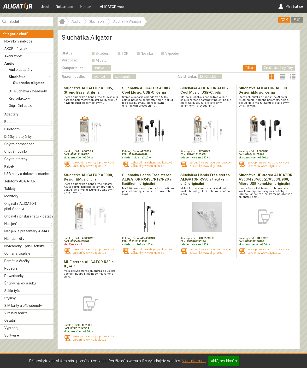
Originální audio (20, 105)
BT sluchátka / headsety (28, 91)
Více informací (194, 361)
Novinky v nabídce (18, 41)
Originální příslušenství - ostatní (28, 216)
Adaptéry (11, 114)
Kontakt (86, 7)
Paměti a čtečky (17, 261)
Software (11, 335)
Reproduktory (19, 98)
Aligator (102, 60)
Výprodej (11, 328)
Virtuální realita (16, 313)
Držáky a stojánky (18, 136)
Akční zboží (13, 56)
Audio (9, 63)
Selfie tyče (12, 291)
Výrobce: (69, 60)
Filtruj (249, 68)
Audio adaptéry (20, 69)
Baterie (9, 122)
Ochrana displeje (17, 253)
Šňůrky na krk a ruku (20, 283)
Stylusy (10, 298)
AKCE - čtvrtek (15, 49)
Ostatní (10, 320)
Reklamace (64, 7)
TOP (125, 53)
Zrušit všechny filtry (278, 68)
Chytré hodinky (16, 151)
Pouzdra (11, 268)
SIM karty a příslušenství (23, 305)
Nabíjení (10, 224)
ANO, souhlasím (224, 361)
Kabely (9, 166)
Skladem (102, 53)
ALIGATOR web (112, 7)
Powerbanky (14, 276)
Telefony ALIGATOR (19, 181)
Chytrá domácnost (19, 144)
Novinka (147, 53)
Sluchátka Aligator (28, 83)
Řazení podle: (73, 76)
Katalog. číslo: (73, 151)
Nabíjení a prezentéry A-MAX (26, 231)
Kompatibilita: (73, 68)
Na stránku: (187, 76)
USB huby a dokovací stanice (27, 174)
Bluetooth (12, 129)
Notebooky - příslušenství (24, 246)
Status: (67, 53)
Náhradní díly (14, 238)
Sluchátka (17, 77)
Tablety (10, 189)
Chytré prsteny (15, 159)
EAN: (67, 154)
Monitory (11, 196)
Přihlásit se (290, 6)
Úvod (45, 7)
